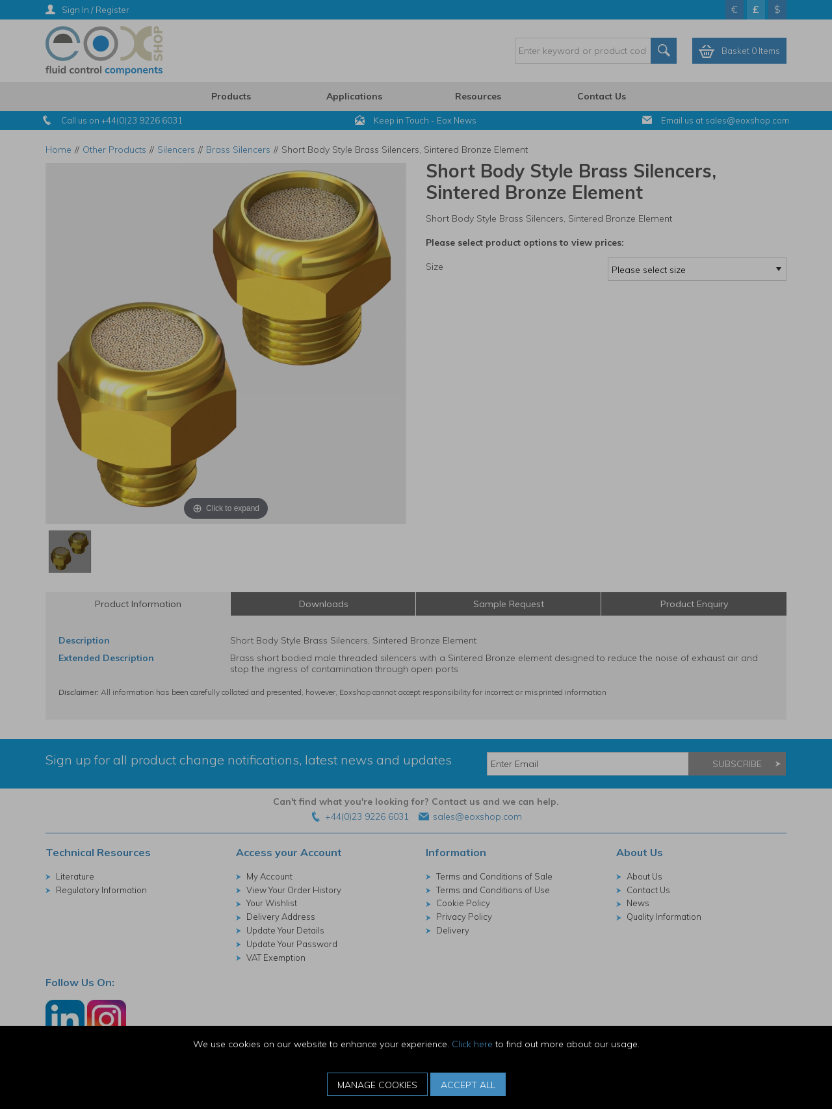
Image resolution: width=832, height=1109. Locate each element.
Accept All (468, 1085)
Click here (472, 1044)
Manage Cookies (377, 1085)
